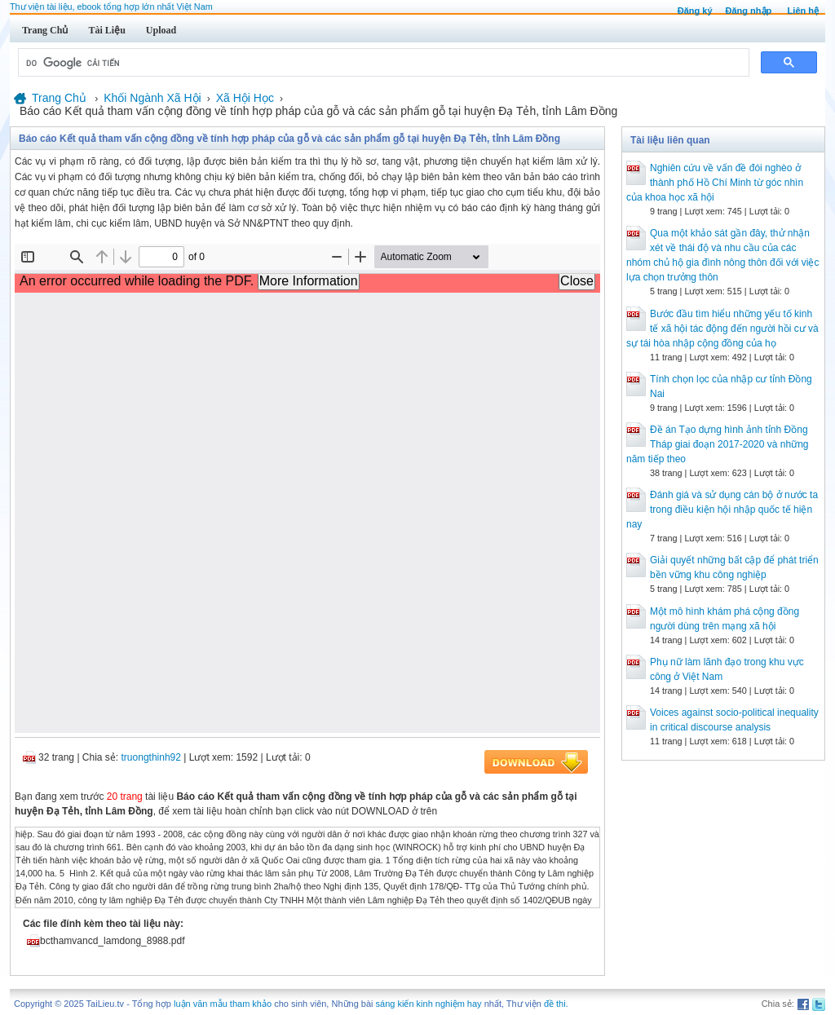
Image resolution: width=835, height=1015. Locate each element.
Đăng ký (695, 10)
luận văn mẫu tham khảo (223, 1003)
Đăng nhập (749, 10)
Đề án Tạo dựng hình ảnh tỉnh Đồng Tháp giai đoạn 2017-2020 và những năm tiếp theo (717, 444)
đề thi (555, 1003)
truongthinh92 (151, 757)
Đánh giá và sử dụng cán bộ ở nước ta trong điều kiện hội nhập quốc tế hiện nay (722, 509)
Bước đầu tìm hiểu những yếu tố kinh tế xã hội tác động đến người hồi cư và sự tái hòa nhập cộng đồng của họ (722, 328)
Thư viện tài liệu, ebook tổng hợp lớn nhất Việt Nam (111, 6)
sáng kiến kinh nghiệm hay (429, 1003)
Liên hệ (803, 10)
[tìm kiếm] (382, 63)
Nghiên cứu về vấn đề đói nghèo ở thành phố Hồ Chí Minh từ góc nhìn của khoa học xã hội (714, 182)
